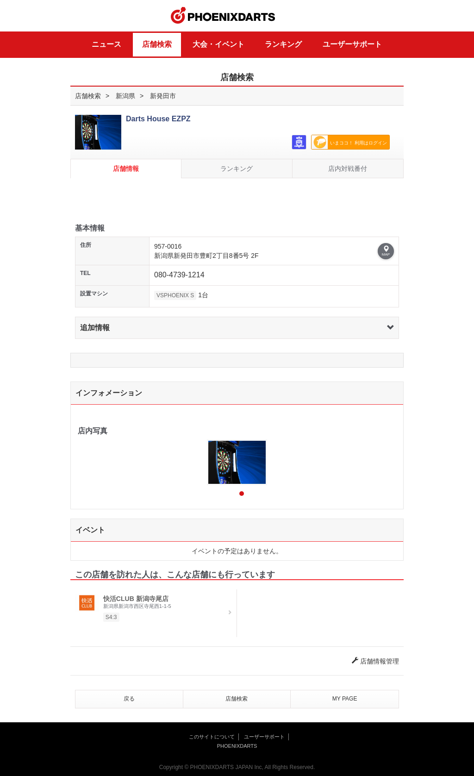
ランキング (283, 44)
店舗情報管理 (375, 661)
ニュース (106, 44)
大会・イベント (218, 44)
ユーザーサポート (352, 44)
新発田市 (163, 96)
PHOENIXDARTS (223, 16)
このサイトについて (212, 736)
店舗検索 (157, 44)
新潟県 (125, 96)
